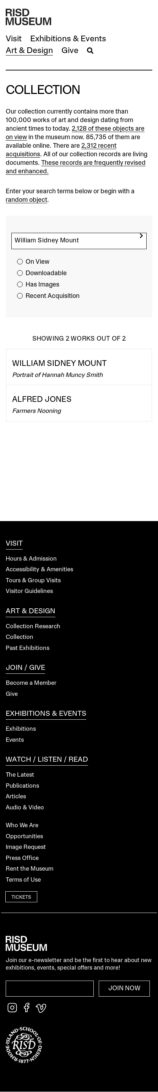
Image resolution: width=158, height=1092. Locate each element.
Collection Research (33, 626)
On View (37, 262)
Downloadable (46, 273)
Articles (16, 796)
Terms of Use (23, 880)
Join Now (124, 988)
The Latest (20, 775)
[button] (14, 39)
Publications (22, 786)
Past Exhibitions (27, 648)
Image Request (26, 847)
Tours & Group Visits (33, 580)
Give (12, 694)
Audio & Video (25, 807)
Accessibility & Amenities (39, 569)
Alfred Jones (42, 399)
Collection (19, 637)
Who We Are (22, 825)
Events (15, 740)
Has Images (42, 285)
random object (26, 200)
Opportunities (24, 836)
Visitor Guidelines (29, 591)
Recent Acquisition (53, 296)
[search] (141, 236)
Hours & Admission (31, 559)
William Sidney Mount (59, 363)
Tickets (21, 897)
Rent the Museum (29, 869)
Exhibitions (21, 729)
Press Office (22, 858)
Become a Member (31, 683)
